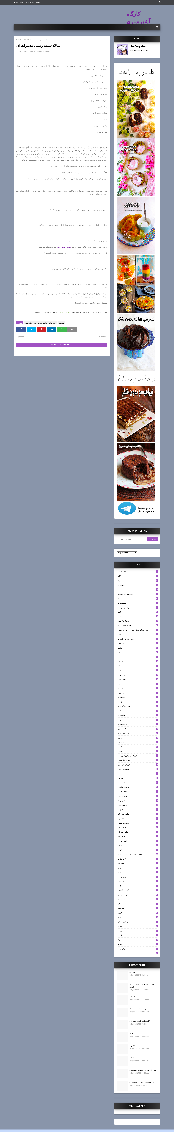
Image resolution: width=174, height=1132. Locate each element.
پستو (138, 616)
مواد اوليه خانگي (138, 922)
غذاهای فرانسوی (138, 823)
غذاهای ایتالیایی (138, 791)
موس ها (138, 926)
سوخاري (138, 738)
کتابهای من (138, 863)
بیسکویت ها (138, 603)
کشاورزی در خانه (138, 877)
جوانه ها (138, 657)
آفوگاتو (132, 1057)
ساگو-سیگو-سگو (138, 706)
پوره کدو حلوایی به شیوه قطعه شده (142, 1070)
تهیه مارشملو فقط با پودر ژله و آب (141, 1082)
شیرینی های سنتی (138, 760)
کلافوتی (132, 1045)
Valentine (138, 571)
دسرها (138, 684)
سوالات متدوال (138, 729)
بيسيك (138, 598)
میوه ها (138, 931)
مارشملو (138, 908)
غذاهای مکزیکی (138, 832)
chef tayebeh (23, 51)
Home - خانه (18, 2)
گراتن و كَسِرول (138, 890)
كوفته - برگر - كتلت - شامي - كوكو (138, 854)
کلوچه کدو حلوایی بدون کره (139, 1021)
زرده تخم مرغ (138, 697)
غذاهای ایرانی (138, 796)
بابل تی (132, 972)
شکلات (138, 751)
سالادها (25, 39)
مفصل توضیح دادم (63, 247)
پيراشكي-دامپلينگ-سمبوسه (138, 625)
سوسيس (138, 742)
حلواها (138, 666)
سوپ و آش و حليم (138, 733)
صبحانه (138, 773)
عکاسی (138, 778)
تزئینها (138, 648)
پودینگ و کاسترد (138, 621)
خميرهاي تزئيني (138, 679)
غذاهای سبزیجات (138, 814)
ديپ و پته (138, 693)
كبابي (138, 850)
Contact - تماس (32, 2)
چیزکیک (138, 661)
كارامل (138, 845)
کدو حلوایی (138, 868)
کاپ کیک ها (138, 859)
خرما (138, 670)
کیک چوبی (138, 881)
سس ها (138, 720)
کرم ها (138, 872)
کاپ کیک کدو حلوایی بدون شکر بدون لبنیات (142, 985)
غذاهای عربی (138, 818)
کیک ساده (133, 996)
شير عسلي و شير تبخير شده (138, 755)
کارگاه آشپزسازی (138, 17)
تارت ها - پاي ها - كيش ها (138, 639)
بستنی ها (138, 589)
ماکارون (138, 913)
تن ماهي (138, 652)
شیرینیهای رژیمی (138, 769)
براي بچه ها (138, 585)
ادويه (138, 580)
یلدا (138, 953)
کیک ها (138, 886)
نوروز (138, 944)
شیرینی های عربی (138, 764)
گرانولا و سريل (138, 895)
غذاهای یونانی (138, 841)
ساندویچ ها (138, 715)
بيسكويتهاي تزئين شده (138, 594)
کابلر (131, 1033)
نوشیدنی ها (138, 949)
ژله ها (138, 702)
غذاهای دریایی (138, 805)
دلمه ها (138, 688)
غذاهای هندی (138, 836)
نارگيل (138, 935)
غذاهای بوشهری (138, 800)
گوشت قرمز (138, 899)
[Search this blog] (132, 539)
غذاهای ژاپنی (138, 809)
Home (18, 39)
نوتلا (138, 940)
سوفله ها (138, 747)
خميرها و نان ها (138, 675)
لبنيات (138, 904)
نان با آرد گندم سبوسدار (138, 1009)
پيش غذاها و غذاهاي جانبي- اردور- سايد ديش (40, 323)
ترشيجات (138, 643)
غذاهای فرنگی (138, 827)
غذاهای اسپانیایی (138, 787)
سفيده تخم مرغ (138, 724)
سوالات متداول (65, 312)
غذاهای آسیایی (138, 782)
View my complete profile (139, 50)
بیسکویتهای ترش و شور (138, 607)
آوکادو (138, 576)
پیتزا (138, 634)
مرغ (138, 917)
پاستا (138, 612)
